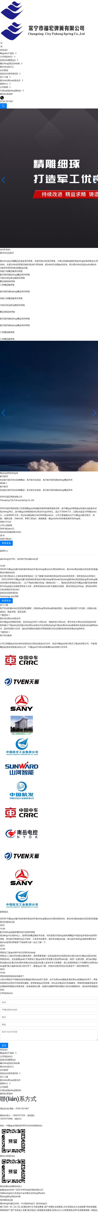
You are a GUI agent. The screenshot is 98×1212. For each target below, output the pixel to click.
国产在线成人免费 (19, 1210)
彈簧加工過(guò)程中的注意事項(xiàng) (17, 952)
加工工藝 (4, 605)
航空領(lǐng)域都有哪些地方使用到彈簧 (17, 932)
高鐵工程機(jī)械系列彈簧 (11, 271)
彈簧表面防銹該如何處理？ (12, 976)
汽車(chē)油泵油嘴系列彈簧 (12, 278)
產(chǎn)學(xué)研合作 (10, 618)
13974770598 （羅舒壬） (11, 1119)
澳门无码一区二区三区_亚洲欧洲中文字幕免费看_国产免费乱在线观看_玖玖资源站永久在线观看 (43, 1207)
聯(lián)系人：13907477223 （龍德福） (18, 1115)
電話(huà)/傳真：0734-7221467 (14, 1108)
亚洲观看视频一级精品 (87, 1210)
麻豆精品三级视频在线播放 (39, 1210)
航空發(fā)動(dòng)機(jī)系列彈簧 (15, 274)
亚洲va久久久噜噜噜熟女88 (64, 1210)
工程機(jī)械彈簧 (7, 285)
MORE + (3, 483)
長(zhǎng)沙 (41, 1203)
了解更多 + (5, 615)
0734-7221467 (6, 101)
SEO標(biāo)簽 (6, 1200)
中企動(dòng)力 (28, 1203)
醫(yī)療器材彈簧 (7, 281)
